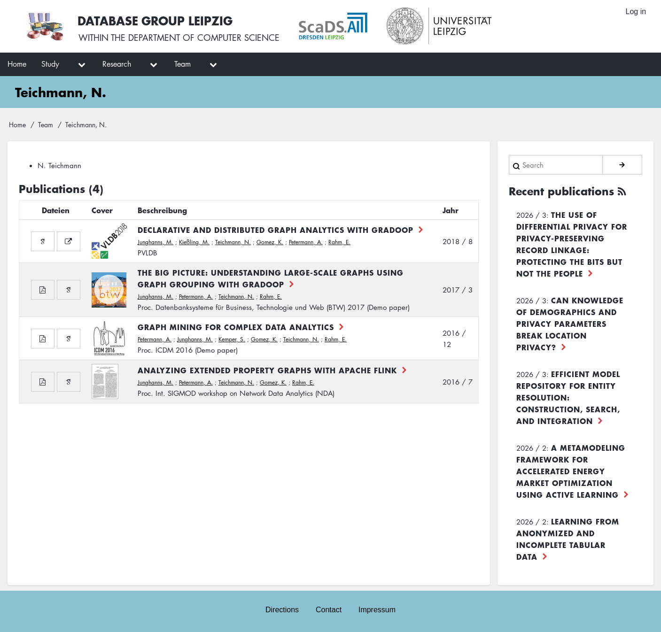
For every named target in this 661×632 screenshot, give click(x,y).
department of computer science (204, 37)
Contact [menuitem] (329, 609)
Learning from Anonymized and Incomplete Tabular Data (567, 538)
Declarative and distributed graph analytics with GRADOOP (275, 229)
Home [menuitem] (17, 64)
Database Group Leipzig (155, 20)
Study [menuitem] (50, 64)
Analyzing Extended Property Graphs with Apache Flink (267, 370)
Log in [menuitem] (635, 11)
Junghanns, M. (155, 242)
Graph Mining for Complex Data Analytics (236, 326)
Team (45, 124)
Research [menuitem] (116, 64)
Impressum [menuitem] (377, 609)
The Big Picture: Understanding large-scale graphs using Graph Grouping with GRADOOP (271, 278)
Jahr (451, 210)
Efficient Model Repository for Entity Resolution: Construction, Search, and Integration (568, 397)
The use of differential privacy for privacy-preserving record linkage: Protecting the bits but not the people (571, 243)
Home (17, 124)
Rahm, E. (339, 242)
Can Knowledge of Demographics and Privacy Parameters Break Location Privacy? (569, 323)
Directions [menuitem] (282, 609)
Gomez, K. (270, 242)
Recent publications (561, 190)
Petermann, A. (306, 242)
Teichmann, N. (233, 242)
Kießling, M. (194, 242)
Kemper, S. (231, 339)
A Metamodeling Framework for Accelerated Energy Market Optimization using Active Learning (570, 470)
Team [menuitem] (182, 64)
